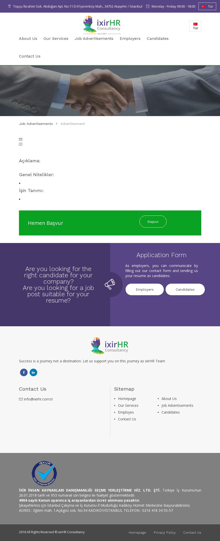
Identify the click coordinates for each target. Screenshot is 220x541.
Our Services (56, 38)
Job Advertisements (94, 38)
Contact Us (30, 56)
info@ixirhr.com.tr (38, 399)
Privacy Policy (165, 532)
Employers (130, 38)
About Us (28, 38)
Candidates (158, 38)
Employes (126, 412)
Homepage (127, 398)
